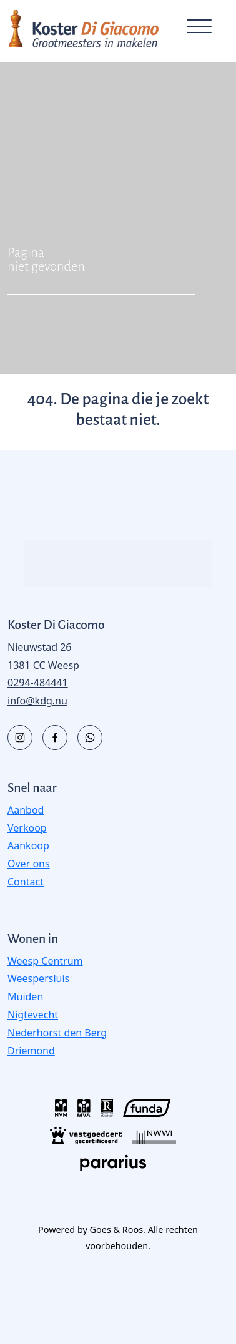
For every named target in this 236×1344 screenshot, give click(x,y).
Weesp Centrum (45, 961)
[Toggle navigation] (199, 28)
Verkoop (27, 828)
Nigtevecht (32, 1014)
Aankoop (28, 845)
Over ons (28, 863)
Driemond (31, 1051)
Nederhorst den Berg (57, 1033)
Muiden (25, 996)
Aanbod (25, 810)
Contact (25, 882)
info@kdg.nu (37, 701)
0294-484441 (37, 682)
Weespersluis (38, 978)
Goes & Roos (116, 1229)
